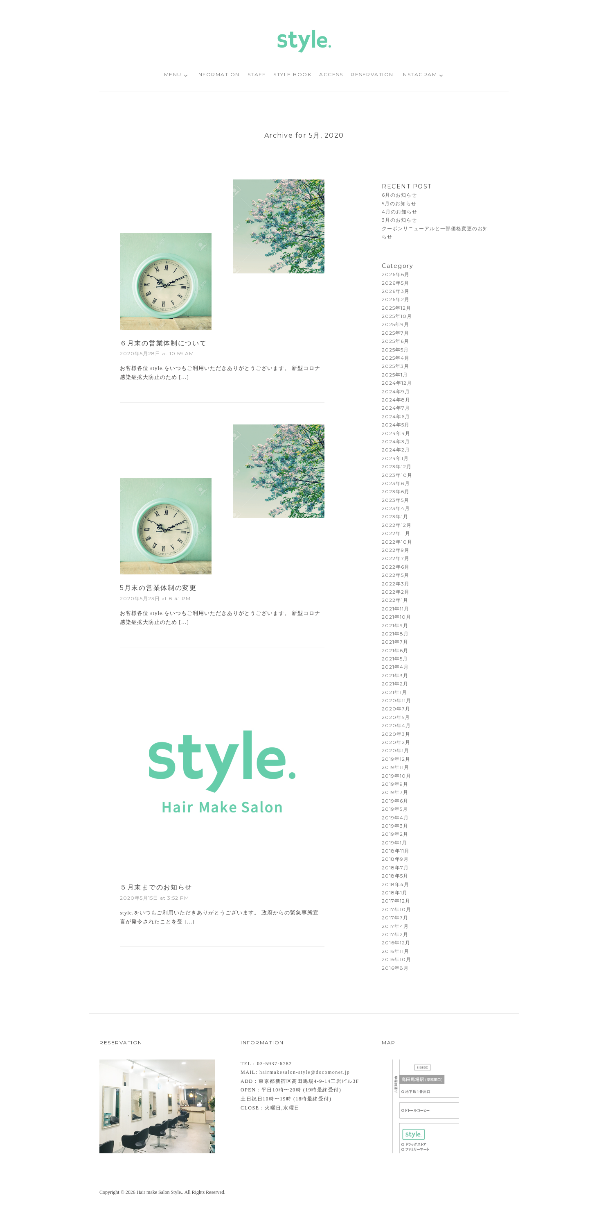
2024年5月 (396, 425)
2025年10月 (397, 316)
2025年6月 (395, 341)
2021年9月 (395, 625)
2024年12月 (397, 383)
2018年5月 (395, 876)
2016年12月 (396, 942)
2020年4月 (396, 725)
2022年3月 (396, 584)
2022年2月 (396, 592)
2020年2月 (396, 742)
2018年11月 (396, 851)
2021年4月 (395, 667)
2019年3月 (395, 826)
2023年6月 (396, 491)
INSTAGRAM (419, 74)
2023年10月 (397, 475)
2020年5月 (396, 717)
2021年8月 (395, 634)
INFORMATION (218, 74)
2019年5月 (395, 809)
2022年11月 (396, 533)
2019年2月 (395, 834)
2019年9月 (395, 784)
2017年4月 (395, 926)
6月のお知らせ (399, 195)
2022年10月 (397, 542)
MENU (173, 74)
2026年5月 (395, 283)
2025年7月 (395, 333)
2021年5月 (395, 659)
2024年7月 (396, 408)
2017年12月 (396, 901)
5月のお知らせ (399, 203)
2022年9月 (396, 550)
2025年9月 (395, 324)
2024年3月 (396, 441)
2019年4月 (395, 817)
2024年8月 (396, 400)
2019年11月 (395, 767)
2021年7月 (395, 642)
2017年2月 (395, 934)
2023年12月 (397, 466)
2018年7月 (395, 867)
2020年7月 (396, 709)
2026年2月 (396, 299)
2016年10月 (396, 959)
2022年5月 (395, 575)
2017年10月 (396, 909)
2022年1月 (395, 600)
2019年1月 (394, 842)
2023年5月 (395, 500)
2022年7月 (396, 558)
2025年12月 (396, 308)
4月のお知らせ (399, 212)
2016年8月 (395, 968)
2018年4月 (395, 884)
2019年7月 (395, 792)
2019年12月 (396, 759)
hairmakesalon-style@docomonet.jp (304, 1072)
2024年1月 (395, 458)
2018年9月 (395, 859)
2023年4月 (396, 508)
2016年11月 (395, 951)
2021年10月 (396, 617)
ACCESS (331, 74)
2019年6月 (395, 801)
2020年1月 (395, 750)
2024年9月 (396, 391)
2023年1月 (395, 516)
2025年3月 (395, 366)
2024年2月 (396, 450)
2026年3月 (396, 291)
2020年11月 (396, 700)
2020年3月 (396, 734)
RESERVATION (372, 74)
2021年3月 (395, 675)
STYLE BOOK (292, 74)
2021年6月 (395, 650)
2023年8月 (396, 483)
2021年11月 (395, 609)
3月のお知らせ (399, 220)
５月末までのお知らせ (156, 887)
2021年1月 (394, 692)
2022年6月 (396, 567)
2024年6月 (396, 416)
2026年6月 (396, 274)
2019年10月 (396, 776)
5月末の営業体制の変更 (158, 588)
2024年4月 (396, 433)
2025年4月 (396, 358)
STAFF (257, 74)
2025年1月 (395, 375)
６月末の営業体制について (163, 343)
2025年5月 (395, 350)
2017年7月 (395, 917)
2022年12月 (397, 525)
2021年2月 (395, 684)
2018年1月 (395, 892)
